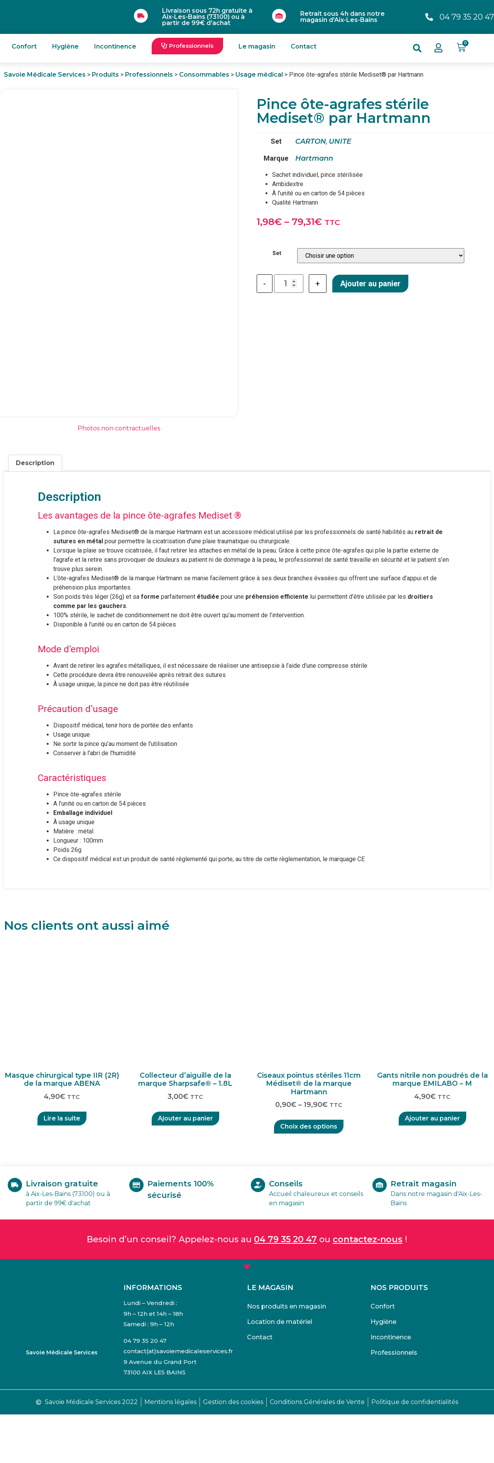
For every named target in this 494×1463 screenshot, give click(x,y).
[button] (187, 46)
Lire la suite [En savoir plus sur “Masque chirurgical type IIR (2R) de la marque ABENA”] (62, 1167)
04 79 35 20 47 (285, 1288)
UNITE (340, 141)
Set (276, 253)
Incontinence (115, 46)
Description (35, 512)
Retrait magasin (434, 1232)
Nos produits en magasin (286, 1355)
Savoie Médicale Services (62, 1401)
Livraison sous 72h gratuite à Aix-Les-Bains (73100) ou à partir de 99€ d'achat (207, 17)
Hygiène (65, 46)
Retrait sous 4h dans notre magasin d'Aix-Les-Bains (342, 17)
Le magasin (257, 46)
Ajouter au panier (370, 283)
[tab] (35, 512)
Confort (24, 46)
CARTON (310, 141)
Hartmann (314, 158)
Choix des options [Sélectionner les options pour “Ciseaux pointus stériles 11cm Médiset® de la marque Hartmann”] (308, 1175)
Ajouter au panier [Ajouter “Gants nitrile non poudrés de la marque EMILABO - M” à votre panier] (432, 1167)
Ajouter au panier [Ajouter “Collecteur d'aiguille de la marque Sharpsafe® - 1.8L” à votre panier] (185, 1167)
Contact (303, 46)
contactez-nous (368, 1288)
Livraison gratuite (72, 1232)
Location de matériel (279, 1370)
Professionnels (393, 1401)
